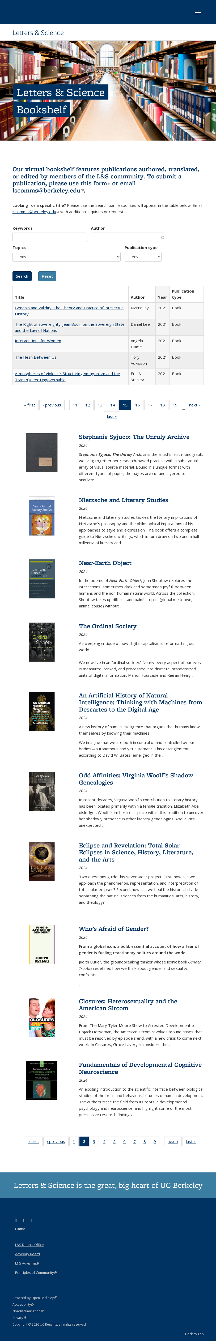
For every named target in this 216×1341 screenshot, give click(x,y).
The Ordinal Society (108, 626)
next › (196, 406)
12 (89, 406)
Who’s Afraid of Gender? (114, 928)
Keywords (22, 228)
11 (77, 406)
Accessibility (23, 1304)
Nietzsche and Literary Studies (123, 500)
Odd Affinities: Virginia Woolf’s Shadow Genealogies (136, 778)
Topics (19, 247)
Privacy (19, 1318)
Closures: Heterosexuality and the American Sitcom (128, 1004)
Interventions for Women (38, 340)
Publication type (141, 247)
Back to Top (194, 1333)
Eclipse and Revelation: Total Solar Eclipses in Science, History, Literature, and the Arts (136, 852)
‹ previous (54, 406)
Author (98, 228)
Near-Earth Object (105, 563)
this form (95, 183)
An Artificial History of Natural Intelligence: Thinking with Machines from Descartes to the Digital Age (140, 702)
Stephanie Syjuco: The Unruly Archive (134, 436)
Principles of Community (36, 1272)
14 (114, 406)
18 (164, 406)
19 (177, 406)
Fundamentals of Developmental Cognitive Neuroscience (140, 1068)
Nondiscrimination (28, 1311)
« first (31, 406)
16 (139, 406)
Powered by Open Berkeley (34, 1298)
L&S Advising (27, 1263)
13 (102, 406)
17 (152, 406)
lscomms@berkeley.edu (48, 190)
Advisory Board (27, 1254)
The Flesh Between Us (36, 357)
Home (20, 1228)
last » (113, 417)
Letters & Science (38, 32)
